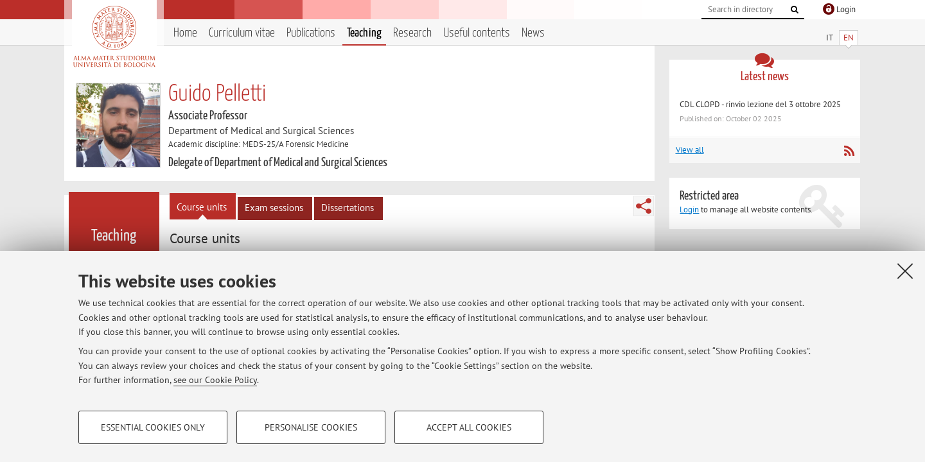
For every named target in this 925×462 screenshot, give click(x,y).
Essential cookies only (153, 427)
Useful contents (476, 33)
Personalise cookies (311, 427)
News (533, 33)
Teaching (364, 33)
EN (848, 37)
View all (690, 149)
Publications (310, 33)
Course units (202, 207)
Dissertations (347, 207)
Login (689, 209)
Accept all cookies (469, 427)
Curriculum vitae (242, 33)
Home (185, 33)
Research (412, 33)
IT (829, 37)
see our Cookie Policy (215, 380)
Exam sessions (274, 207)
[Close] (905, 271)
